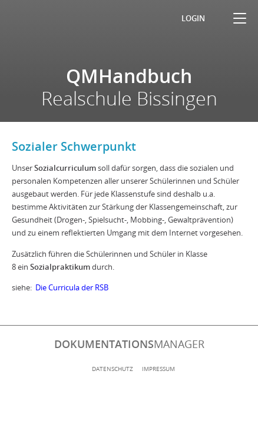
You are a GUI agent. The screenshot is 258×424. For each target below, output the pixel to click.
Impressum (158, 369)
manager (129, 344)
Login (193, 18)
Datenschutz (112, 369)
